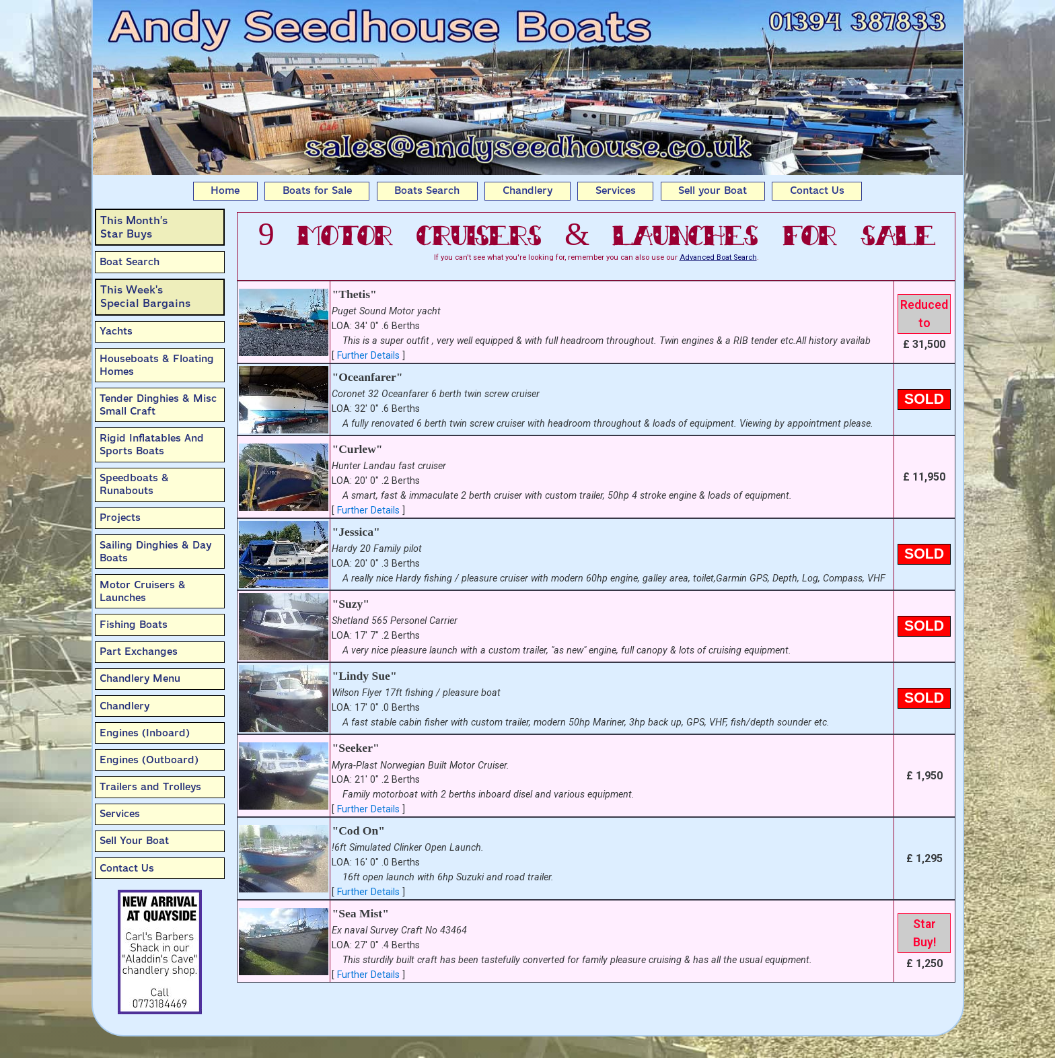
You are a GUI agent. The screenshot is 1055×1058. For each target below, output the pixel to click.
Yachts (116, 331)
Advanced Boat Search (718, 257)
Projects (120, 518)
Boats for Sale (317, 190)
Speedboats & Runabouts (134, 484)
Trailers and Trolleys (150, 787)
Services (615, 190)
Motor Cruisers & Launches (143, 591)
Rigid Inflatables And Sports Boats (152, 444)
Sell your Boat (712, 190)
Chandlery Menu (140, 678)
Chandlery (527, 190)
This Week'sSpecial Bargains (145, 296)
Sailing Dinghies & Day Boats (155, 551)
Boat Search (129, 262)
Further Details (368, 355)
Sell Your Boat (134, 841)
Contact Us (817, 190)
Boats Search (427, 190)
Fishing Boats (134, 625)
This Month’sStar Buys (134, 227)
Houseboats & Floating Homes (157, 365)
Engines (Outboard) (149, 760)
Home (225, 190)
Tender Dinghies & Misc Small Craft (158, 404)
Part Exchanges (139, 651)
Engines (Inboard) (145, 733)
